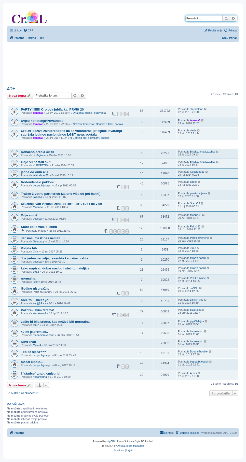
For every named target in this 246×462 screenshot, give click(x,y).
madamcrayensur (43, 335)
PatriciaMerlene (199, 237)
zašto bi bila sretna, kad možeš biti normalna (55, 321)
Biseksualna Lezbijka (202, 151)
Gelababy (38, 241)
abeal (193, 181)
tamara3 (38, 112)
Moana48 (38, 207)
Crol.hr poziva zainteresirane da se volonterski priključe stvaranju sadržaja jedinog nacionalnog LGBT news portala (71, 132)
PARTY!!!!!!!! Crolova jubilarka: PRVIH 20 (52, 109)
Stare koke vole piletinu (39, 227)
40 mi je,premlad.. (34, 332)
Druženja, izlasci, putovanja (89, 112)
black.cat (195, 309)
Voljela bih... (30, 248)
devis (193, 130)
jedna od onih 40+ (34, 172)
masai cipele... (32, 362)
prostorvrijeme (198, 193)
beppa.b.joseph (42, 185)
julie (35, 281)
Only (36, 251)
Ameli (193, 373)
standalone (196, 109)
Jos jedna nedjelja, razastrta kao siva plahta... (56, 258)
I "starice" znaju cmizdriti (40, 373)
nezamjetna (40, 376)
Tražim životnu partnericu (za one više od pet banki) (60, 194)
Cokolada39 (197, 171)
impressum (196, 331)
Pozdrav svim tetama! (37, 310)
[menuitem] (28, 30)
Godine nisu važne (35, 288)
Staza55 (195, 203)
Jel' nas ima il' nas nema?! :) (43, 238)
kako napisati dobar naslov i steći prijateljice (55, 268)
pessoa (37, 218)
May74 (37, 345)
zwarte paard (198, 257)
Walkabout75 (41, 175)
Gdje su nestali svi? (36, 162)
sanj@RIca (39, 303)
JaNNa (194, 288)
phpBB (110, 441)
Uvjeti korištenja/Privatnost (42, 121)
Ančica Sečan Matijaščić (130, 446)
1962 (193, 247)
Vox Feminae (198, 278)
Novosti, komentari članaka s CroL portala (98, 124)
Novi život (28, 342)
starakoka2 (39, 313)
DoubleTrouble (199, 351)
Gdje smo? (29, 215)
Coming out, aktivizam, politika (91, 137)
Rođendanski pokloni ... (39, 182)
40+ (11, 88)
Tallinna (37, 197)
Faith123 (195, 226)
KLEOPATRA (41, 165)
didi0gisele (39, 155)
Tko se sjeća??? (33, 352)
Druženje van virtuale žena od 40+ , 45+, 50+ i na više (61, 204)
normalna (28, 278)
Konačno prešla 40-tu (37, 152)
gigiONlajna (197, 321)
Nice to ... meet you (35, 300)
